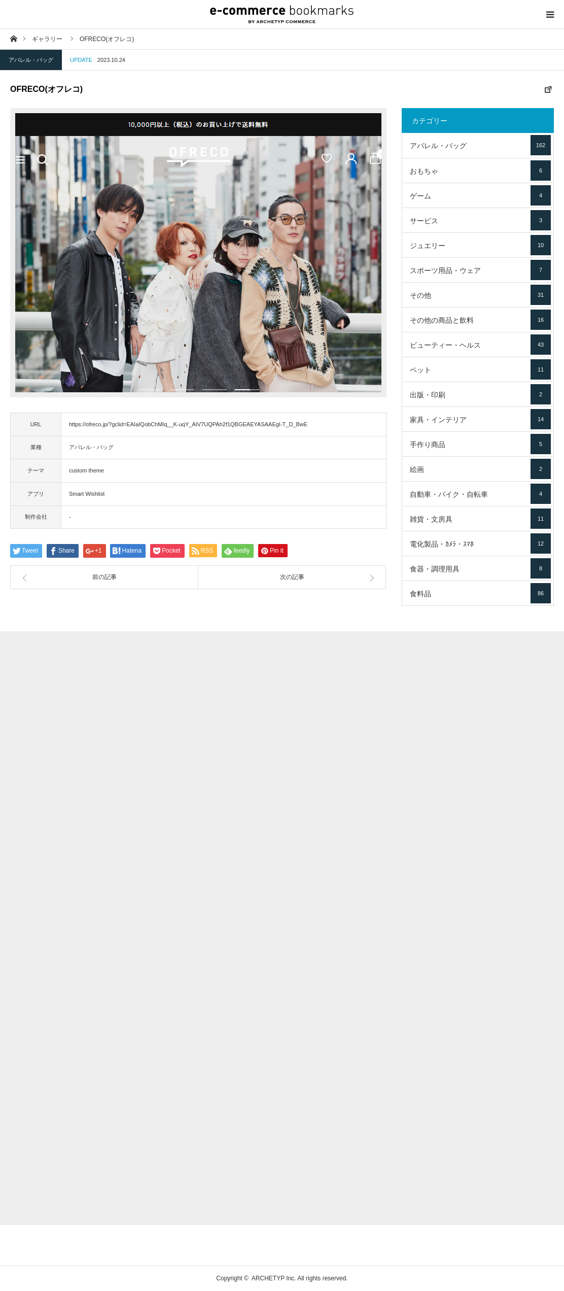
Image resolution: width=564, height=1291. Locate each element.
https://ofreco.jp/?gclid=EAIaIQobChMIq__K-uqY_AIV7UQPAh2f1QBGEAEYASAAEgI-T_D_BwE (188, 424)
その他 (480, 295)
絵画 (480, 469)
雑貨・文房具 (480, 518)
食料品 (480, 593)
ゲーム (480, 195)
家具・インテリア (480, 419)
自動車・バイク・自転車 (480, 494)
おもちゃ (480, 170)
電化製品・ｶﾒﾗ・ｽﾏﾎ (480, 543)
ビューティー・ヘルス (480, 344)
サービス (480, 220)
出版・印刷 (480, 394)
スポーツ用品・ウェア (480, 270)
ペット (480, 369)
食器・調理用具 (480, 568)
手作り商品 (480, 444)
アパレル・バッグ (31, 60)
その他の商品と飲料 (480, 320)
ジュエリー (480, 245)
